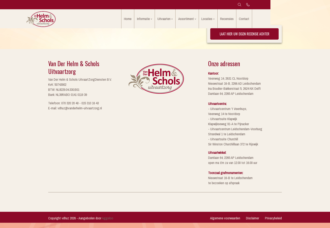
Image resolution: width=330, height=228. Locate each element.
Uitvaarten (188, 19)
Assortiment (212, 19)
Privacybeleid (273, 223)
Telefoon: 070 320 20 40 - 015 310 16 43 (73, 108)
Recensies (255, 19)
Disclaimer (252, 223)
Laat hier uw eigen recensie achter (244, 39)
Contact (273, 19)
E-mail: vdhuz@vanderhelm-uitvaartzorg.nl (75, 113)
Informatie (166, 19)
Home (150, 19)
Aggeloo (107, 223)
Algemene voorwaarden (225, 223)
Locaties (233, 19)
